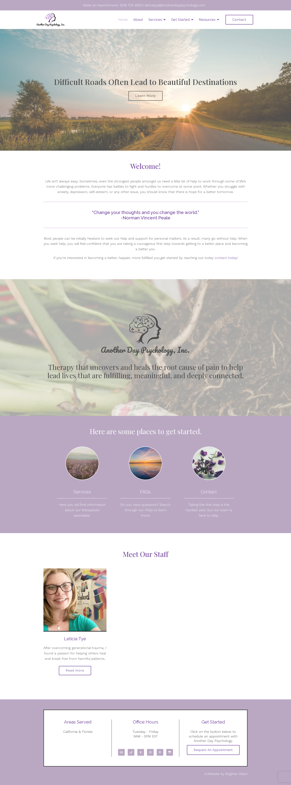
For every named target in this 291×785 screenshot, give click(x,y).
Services (155, 20)
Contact (239, 20)
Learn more (145, 96)
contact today (226, 258)
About (138, 20)
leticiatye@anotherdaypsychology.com (175, 5)
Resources (207, 20)
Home (123, 20)
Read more (75, 670)
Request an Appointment (213, 750)
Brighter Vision (236, 774)
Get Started (180, 20)
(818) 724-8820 (131, 5)
